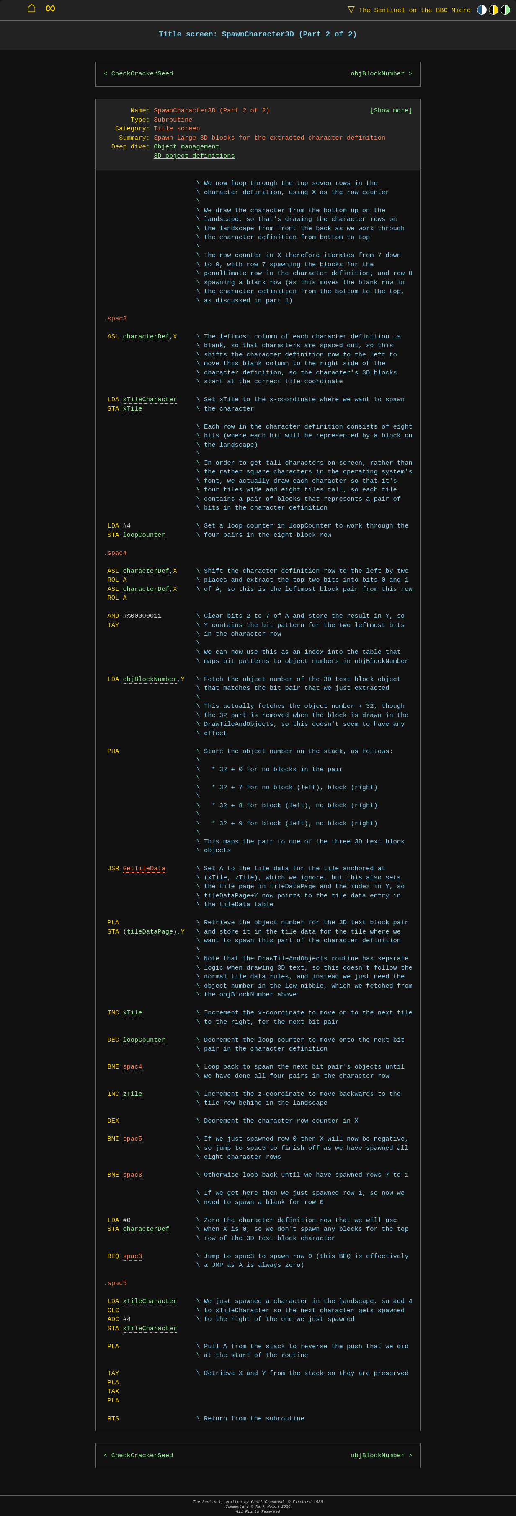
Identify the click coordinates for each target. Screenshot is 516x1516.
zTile (132, 1094)
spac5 (132, 1139)
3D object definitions (194, 156)
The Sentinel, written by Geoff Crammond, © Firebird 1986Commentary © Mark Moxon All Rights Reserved (258, 1506)
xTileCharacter (150, 399)
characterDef (146, 337)
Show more (391, 111)
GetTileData (144, 868)
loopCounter (144, 535)
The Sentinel (407, 9)
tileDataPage (150, 932)
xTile (132, 409)
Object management (186, 147)
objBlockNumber (378, 74)
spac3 (132, 1175)
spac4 (132, 1067)
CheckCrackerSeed (142, 74)
